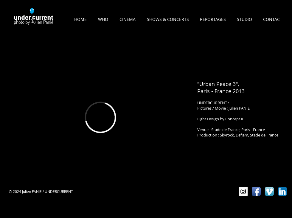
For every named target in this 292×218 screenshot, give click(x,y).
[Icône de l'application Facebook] (256, 191)
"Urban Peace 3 (216, 83)
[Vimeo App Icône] (269, 191)
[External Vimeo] (100, 117)
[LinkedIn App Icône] (282, 191)
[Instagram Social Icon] (243, 191)
